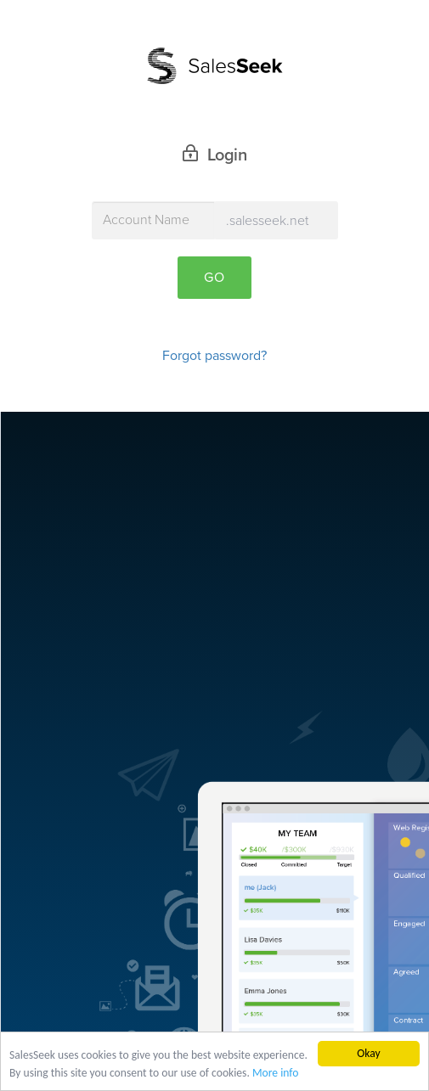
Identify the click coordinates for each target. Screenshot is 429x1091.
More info (275, 1073)
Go (214, 277)
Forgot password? (214, 355)
